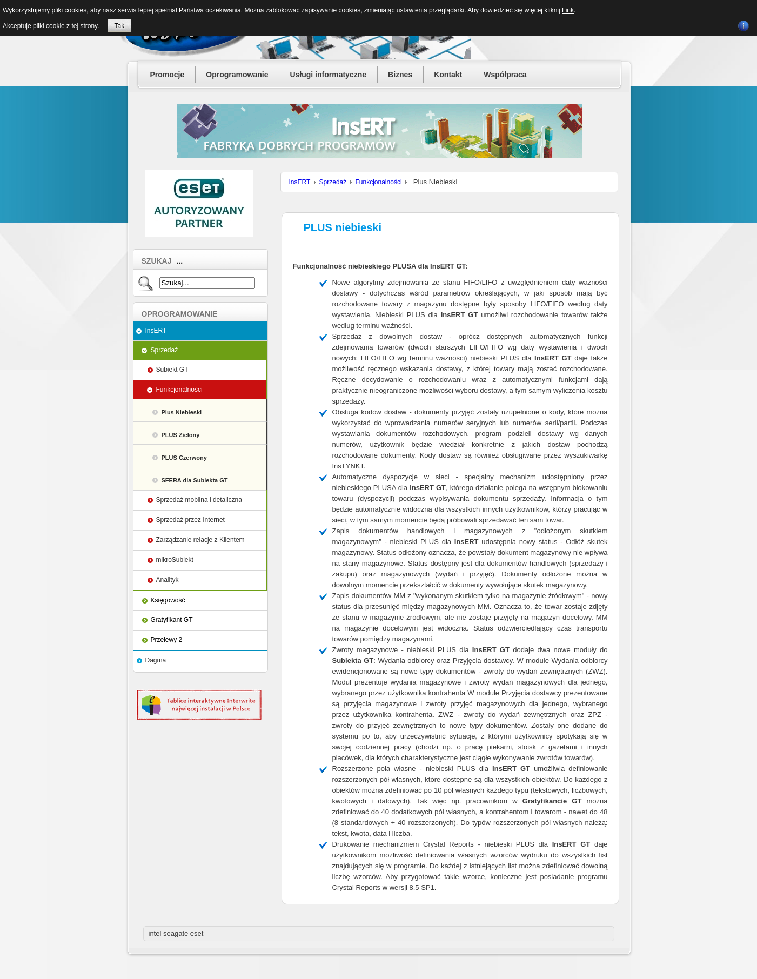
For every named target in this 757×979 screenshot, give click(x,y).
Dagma (155, 660)
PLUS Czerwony (184, 457)
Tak (120, 26)
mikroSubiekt (174, 560)
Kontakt (448, 74)
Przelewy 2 (167, 639)
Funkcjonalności (179, 389)
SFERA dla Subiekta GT (195, 480)
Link (568, 10)
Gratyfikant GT (172, 619)
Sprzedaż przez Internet (190, 520)
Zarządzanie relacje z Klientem (200, 540)
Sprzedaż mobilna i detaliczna (199, 500)
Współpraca (505, 74)
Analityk (167, 580)
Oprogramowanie (237, 74)
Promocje (167, 74)
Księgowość (168, 600)
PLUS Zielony (181, 435)
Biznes (400, 74)
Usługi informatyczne (328, 74)
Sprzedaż (164, 350)
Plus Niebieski (182, 412)
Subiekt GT (172, 369)
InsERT (156, 330)
